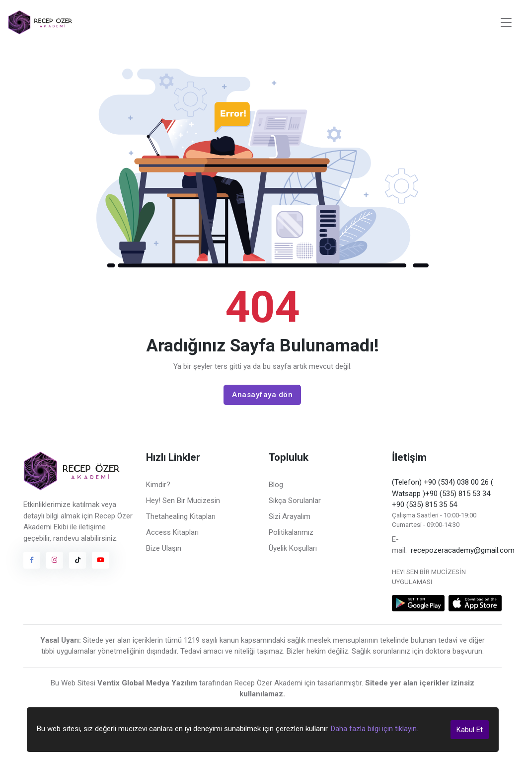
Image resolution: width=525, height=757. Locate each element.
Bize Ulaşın (163, 548)
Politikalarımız (291, 532)
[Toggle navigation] (506, 22)
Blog (276, 484)
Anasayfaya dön (262, 394)
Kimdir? (158, 484)
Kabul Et (469, 729)
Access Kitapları (172, 532)
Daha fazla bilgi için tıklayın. (374, 728)
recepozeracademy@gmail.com (463, 550)
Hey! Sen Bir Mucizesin (183, 500)
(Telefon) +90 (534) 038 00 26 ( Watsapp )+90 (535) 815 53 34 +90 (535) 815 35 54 (442, 493)
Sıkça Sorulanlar (295, 500)
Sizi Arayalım (289, 516)
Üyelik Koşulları (293, 548)
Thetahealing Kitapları (181, 516)
